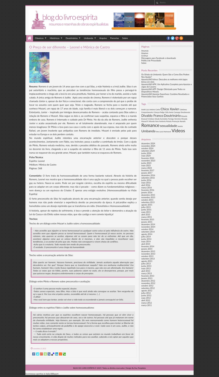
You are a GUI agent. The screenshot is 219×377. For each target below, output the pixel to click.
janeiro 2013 (146, 278)
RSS (181, 38)
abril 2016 (145, 185)
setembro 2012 (148, 288)
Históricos (54, 38)
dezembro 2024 (148, 143)
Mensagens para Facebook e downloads (158, 58)
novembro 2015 (148, 197)
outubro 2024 (147, 148)
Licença (144, 55)
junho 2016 (146, 180)
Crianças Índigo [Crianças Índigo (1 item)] (159, 112)
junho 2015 (146, 209)
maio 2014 (146, 241)
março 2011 (146, 305)
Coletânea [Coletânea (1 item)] (183, 109)
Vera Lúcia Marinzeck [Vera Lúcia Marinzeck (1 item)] (163, 132)
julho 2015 (146, 207)
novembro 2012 (148, 283)
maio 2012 (146, 298)
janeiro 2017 (146, 173)
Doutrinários (72, 38)
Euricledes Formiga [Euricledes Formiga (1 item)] (167, 119)
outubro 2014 (147, 229)
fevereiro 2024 (147, 158)
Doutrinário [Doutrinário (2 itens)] (172, 115)
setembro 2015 (148, 202)
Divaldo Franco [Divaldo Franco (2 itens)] (152, 115)
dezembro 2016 (148, 175)
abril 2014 (145, 244)
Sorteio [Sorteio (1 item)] (180, 126)
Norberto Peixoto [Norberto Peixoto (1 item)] (165, 121)
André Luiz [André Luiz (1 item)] (145, 109)
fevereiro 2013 (147, 276)
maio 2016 (146, 182)
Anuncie (144, 51)
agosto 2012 (146, 290)
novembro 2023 (148, 160)
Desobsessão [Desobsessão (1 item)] (185, 112)
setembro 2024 (148, 151)
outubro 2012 (147, 285)
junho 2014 (146, 239)
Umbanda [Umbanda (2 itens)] (148, 131)
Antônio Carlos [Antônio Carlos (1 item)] (154, 109)
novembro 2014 (148, 227)
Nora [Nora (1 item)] (157, 121)
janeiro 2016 (146, 192)
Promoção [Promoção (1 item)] (175, 121)
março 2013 (146, 273)
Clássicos (39, 38)
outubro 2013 (147, 256)
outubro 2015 (147, 200)
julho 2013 (146, 263)
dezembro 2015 (148, 195)
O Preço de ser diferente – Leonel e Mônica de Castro (69, 47)
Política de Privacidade (151, 60)
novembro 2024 (148, 146)
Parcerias (114, 38)
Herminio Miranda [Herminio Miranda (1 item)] (180, 119)
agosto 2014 (146, 234)
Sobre (125, 38)
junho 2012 (146, 295)
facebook (168, 38)
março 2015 (146, 217)
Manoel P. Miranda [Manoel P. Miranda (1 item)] (148, 121)
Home (29, 38)
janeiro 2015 (146, 222)
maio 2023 (146, 165)
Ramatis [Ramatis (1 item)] (183, 121)
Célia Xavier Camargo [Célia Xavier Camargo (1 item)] (172, 112)
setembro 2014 (148, 231)
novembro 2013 (148, 254)
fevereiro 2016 (147, 190)
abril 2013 (145, 271)
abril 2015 (145, 214)
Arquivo (103, 38)
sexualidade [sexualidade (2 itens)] (168, 126)
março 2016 (146, 187)
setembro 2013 (148, 258)
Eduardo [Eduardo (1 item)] (184, 116)
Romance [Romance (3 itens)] (150, 125)
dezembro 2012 (148, 281)
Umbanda (88, 38)
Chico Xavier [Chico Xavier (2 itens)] (170, 109)
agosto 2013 (146, 261)
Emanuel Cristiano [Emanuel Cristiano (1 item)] (147, 119)
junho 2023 (146, 163)
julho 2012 (146, 293)
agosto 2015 (146, 205)
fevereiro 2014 (147, 246)
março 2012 (146, 303)
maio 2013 (146, 268)
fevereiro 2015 (147, 219)
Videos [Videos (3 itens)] (178, 130)
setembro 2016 (148, 178)
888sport (54, 374)
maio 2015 (146, 212)
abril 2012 (145, 300)
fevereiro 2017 (147, 170)
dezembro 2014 (148, 224)
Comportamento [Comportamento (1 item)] (147, 112)
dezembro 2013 (148, 251)
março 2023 (146, 168)
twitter (172, 38)
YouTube (177, 38)
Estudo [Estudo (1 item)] (157, 119)
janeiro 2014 (146, 249)
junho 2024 (146, 153)
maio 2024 (146, 155)
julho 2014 (146, 236)
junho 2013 (146, 266)
